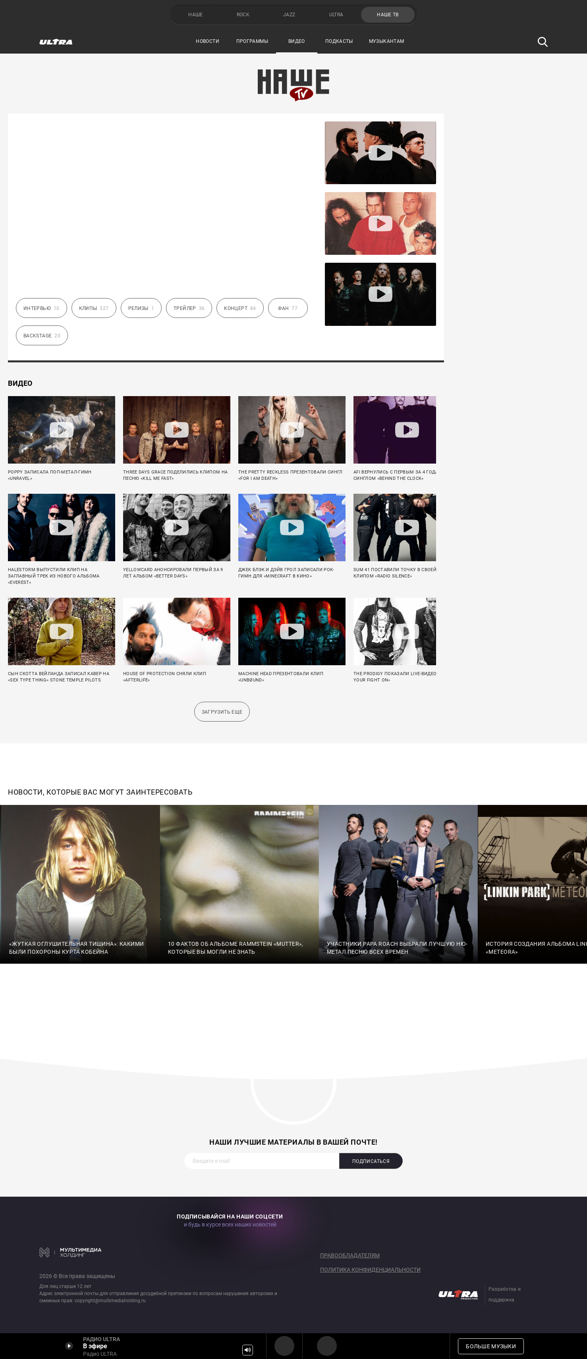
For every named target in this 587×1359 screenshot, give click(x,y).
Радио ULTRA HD (327, 1346)
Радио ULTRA (284, 1346)
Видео (296, 41)
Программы (252, 41)
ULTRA (336, 14)
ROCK (243, 14)
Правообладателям (350, 1255)
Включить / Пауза (69, 1346)
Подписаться (371, 1161)
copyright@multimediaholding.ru (110, 1300)
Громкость (248, 1350)
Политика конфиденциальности (370, 1270)
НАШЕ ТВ (388, 14)
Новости (207, 41)
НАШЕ (195, 14)
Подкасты (339, 41)
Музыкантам (386, 41)
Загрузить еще (222, 712)
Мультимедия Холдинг (70, 1252)
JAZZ (289, 14)
